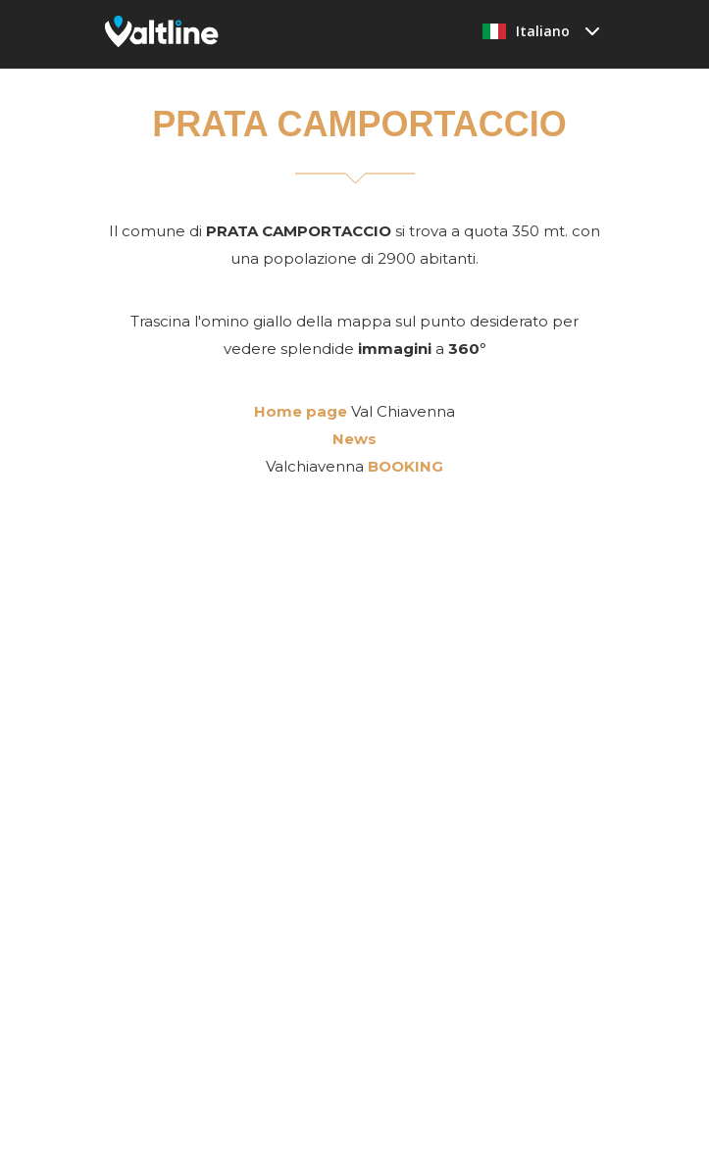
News (354, 438)
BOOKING (405, 466)
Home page (300, 411)
